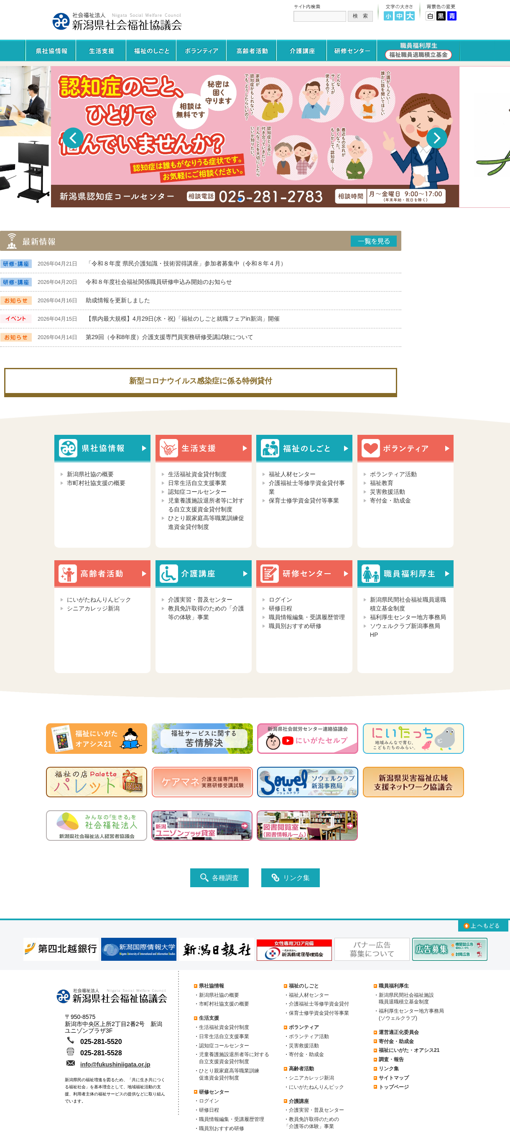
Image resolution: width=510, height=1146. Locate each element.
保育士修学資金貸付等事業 (304, 500)
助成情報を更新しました (118, 300)
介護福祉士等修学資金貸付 (319, 1004)
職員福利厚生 (394, 986)
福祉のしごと (304, 986)
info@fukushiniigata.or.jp (115, 1064)
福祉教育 (381, 483)
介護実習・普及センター (200, 599)
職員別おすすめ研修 (295, 626)
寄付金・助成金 (390, 500)
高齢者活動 (301, 1069)
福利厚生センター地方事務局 (408, 617)
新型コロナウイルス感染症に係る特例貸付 (200, 381)
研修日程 (280, 608)
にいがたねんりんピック (99, 599)
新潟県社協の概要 (90, 474)
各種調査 (219, 877)
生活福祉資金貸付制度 (197, 474)
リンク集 (290, 877)
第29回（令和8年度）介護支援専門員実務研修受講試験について (169, 337)
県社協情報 (211, 986)
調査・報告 (391, 1059)
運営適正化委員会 (399, 1032)
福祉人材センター (292, 474)
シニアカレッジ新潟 (93, 608)
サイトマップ (394, 1078)
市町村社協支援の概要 (96, 483)
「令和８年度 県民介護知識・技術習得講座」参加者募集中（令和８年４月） (186, 263)
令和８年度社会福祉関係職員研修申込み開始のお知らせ (159, 281)
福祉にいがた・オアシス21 (409, 1050)
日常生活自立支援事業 (197, 483)
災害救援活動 (387, 491)
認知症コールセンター (197, 491)
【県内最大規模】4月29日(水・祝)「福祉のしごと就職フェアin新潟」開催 (183, 318)
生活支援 (209, 1018)
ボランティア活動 (393, 474)
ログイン (280, 599)
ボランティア (304, 1027)
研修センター (214, 1092)
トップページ (394, 1087)
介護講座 (299, 1101)
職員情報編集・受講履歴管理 (307, 617)
